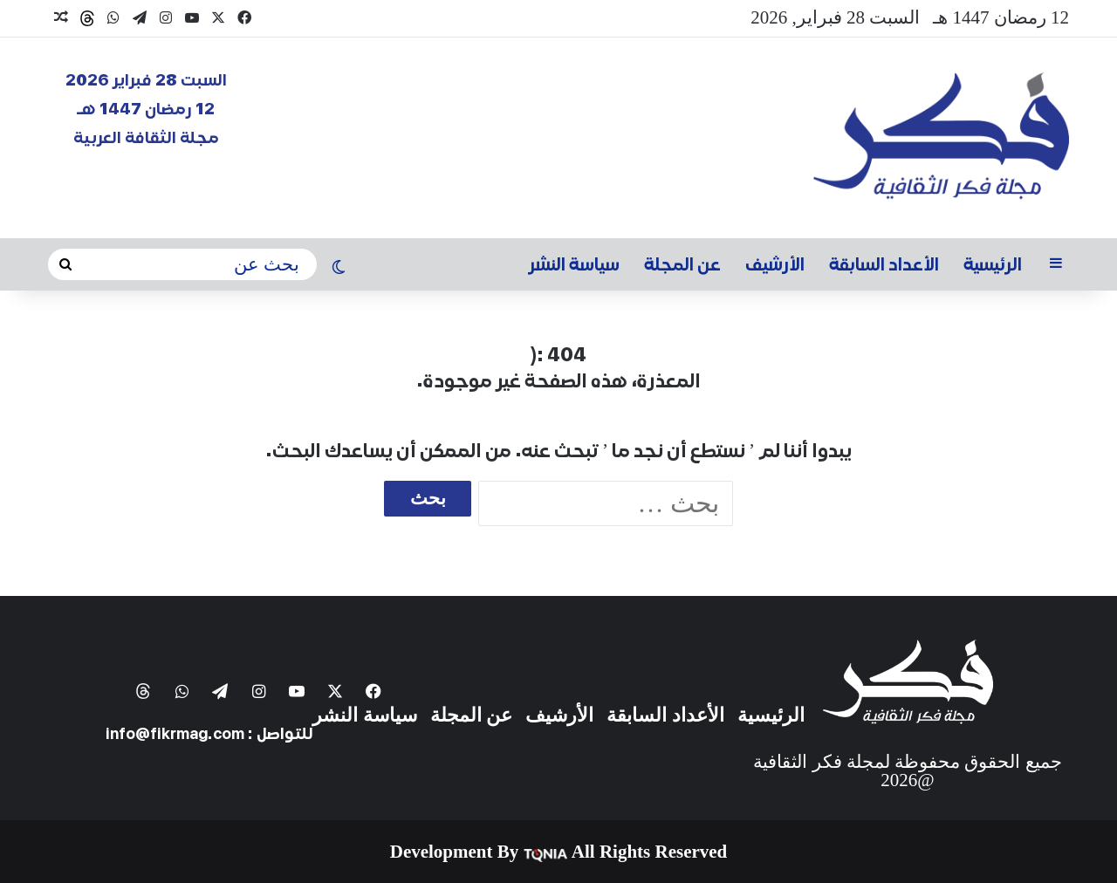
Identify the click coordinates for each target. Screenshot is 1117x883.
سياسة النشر (574, 264)
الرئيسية (992, 264)
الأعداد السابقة (884, 264)
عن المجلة (682, 264)
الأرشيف (775, 264)
